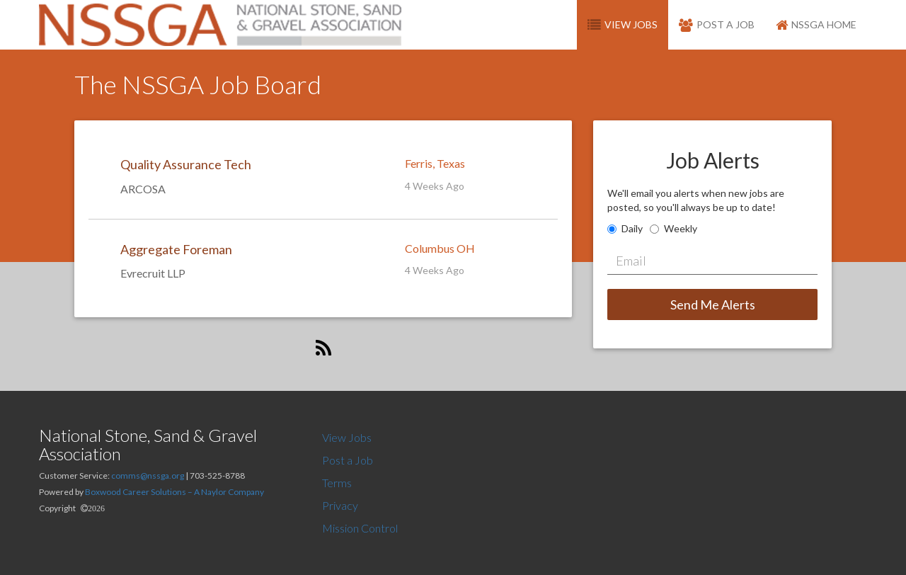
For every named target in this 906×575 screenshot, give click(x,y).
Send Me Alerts (712, 304)
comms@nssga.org (147, 475)
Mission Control (360, 528)
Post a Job (347, 460)
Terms (337, 482)
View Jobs (347, 437)
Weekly (680, 228)
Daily (632, 228)
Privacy (340, 505)
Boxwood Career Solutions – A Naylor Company (174, 491)
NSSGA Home (816, 24)
